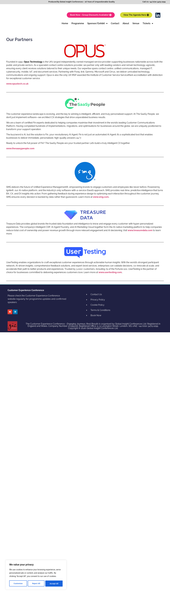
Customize (18, 583)
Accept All (54, 583)
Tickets (148, 23)
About (126, 23)
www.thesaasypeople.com (20, 148)
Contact (115, 23)
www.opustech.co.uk (17, 83)
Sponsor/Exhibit (97, 23)
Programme (77, 23)
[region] (36, 574)
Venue (135, 23)
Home (65, 23)
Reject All (36, 583)
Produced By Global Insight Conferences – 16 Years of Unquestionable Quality (81, 2)
